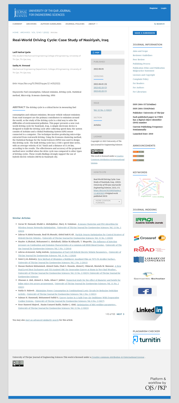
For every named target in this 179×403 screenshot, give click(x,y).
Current (17, 24)
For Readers (138, 83)
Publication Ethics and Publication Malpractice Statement (149, 69)
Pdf (97, 52)
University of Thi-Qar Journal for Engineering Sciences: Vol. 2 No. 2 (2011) (53, 262)
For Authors (138, 87)
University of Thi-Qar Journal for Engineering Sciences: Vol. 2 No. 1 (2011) (61, 294)
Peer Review (139, 59)
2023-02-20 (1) (100, 91)
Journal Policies (74, 24)
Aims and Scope (140, 51)
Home (16, 32)
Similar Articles (21, 218)
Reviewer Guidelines (142, 55)
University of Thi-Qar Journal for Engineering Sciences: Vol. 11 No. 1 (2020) (77, 238)
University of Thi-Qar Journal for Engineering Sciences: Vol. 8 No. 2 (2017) (69, 301)
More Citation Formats (103, 201)
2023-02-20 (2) (100, 87)
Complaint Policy (141, 79)
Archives (31, 24)
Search (159, 24)
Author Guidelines (51, 24)
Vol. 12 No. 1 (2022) (40, 32)
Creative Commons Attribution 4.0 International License (107, 159)
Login (163, 8)
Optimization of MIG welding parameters (96, 304)
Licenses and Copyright (144, 75)
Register (154, 8)
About (92, 24)
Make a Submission (145, 33)
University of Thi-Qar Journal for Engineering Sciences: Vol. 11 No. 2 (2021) (53, 308)
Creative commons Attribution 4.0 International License (117, 357)
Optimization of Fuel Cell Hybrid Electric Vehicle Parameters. (79, 252)
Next (119, 314)
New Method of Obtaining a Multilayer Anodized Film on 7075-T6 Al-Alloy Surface (76, 259)
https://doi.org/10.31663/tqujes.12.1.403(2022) (39, 83)
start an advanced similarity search (42, 320)
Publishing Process (141, 63)
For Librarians (139, 91)
